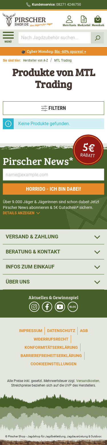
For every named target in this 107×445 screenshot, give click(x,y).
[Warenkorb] (98, 20)
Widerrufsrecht (51, 339)
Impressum (30, 330)
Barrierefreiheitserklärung (51, 355)
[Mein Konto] (69, 20)
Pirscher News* (38, 161)
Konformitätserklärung (51, 347)
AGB (84, 330)
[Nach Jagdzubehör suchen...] (54, 38)
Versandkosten (87, 381)
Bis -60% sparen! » (70, 51)
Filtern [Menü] (53, 107)
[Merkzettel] (84, 20)
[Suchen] (97, 38)
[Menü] (8, 37)
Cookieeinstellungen (53, 364)
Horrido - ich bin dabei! (53, 189)
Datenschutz (61, 330)
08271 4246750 (56, 5)
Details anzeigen (22, 213)
